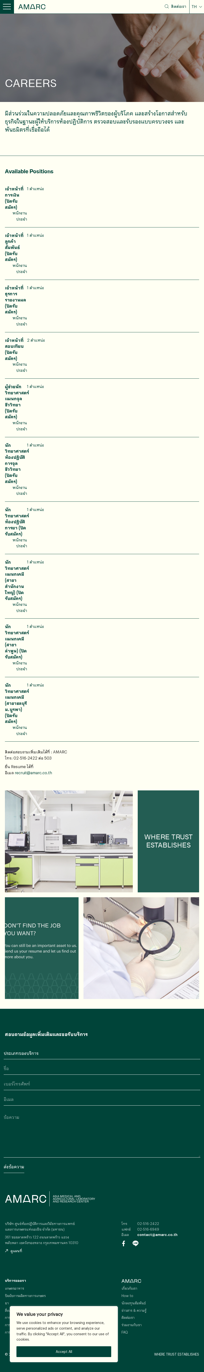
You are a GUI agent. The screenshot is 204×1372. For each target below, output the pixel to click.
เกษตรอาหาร (14, 1288)
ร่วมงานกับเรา (132, 1324)
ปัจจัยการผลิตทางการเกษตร (25, 1295)
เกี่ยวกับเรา (129, 1288)
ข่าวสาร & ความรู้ (134, 1310)
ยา (7, 1303)
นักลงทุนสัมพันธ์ (134, 1303)
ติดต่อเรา (178, 6)
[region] (64, 1334)
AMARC (31, 7)
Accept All (64, 1351)
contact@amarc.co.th (157, 1234)
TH (194, 7)
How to (127, 1295)
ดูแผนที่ (13, 1250)
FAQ (125, 1332)
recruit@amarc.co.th (33, 773)
